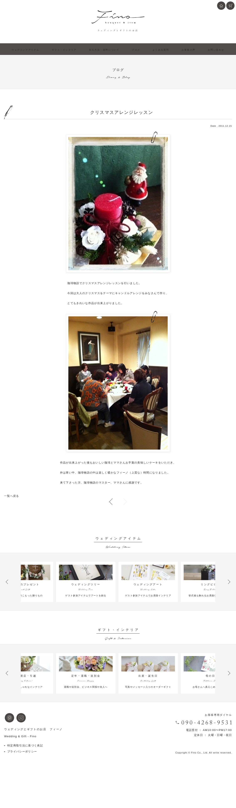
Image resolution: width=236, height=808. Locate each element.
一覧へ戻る (11, 495)
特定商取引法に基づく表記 (25, 773)
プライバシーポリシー (22, 779)
